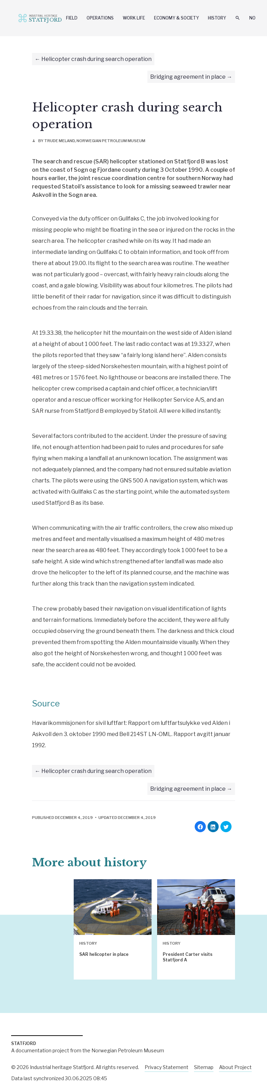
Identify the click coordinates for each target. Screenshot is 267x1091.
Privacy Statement (166, 1067)
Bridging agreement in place (188, 76)
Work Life (134, 18)
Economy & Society (176, 18)
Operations (100, 18)
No (252, 18)
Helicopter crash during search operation (96, 59)
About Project (235, 1067)
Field (72, 18)
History (217, 18)
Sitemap (203, 1067)
